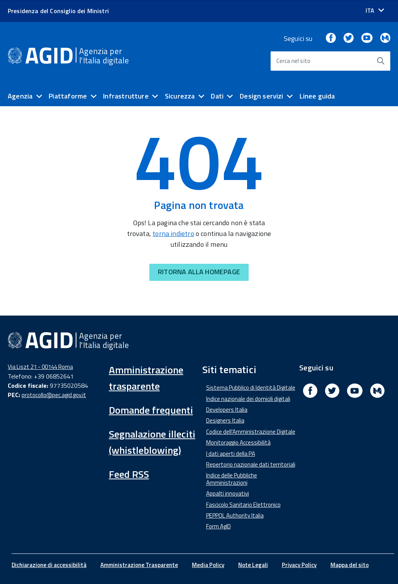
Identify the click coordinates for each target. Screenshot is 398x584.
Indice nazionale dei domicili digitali (248, 398)
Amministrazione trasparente (146, 378)
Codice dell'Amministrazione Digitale (250, 431)
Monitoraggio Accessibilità (238, 442)
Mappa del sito (349, 564)
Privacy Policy (299, 564)
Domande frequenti (151, 410)
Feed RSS (129, 474)
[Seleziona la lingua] (374, 10)
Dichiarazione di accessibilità (49, 564)
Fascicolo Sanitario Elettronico (243, 504)
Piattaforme (68, 96)
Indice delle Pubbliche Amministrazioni (231, 479)
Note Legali (253, 564)
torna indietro (173, 233)
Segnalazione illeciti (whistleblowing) (152, 442)
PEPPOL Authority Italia (235, 515)
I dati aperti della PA (230, 453)
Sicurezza (180, 96)
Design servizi (261, 96)
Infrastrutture (126, 96)
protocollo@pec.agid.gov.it (54, 394)
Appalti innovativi (227, 493)
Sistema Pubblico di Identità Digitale (250, 387)
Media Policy (208, 564)
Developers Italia (226, 409)
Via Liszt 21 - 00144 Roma (40, 366)
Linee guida (317, 96)
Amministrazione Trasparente (139, 564)
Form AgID (218, 526)
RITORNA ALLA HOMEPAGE (199, 272)
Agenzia (20, 96)
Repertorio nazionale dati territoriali (250, 464)
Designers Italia (225, 420)
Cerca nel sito (293, 61)
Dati (217, 96)
